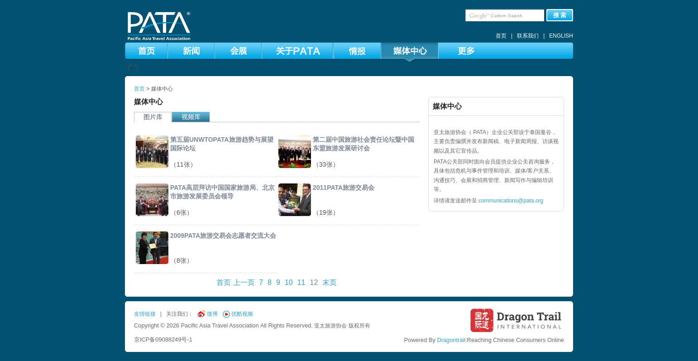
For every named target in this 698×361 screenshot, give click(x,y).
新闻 (191, 53)
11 (301, 282)
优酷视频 (242, 314)
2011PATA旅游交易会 (343, 187)
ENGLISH (561, 36)
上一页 (244, 282)
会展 (238, 53)
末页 (329, 282)
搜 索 (560, 15)
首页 (501, 36)
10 (289, 282)
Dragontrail (451, 340)
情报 (357, 53)
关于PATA (297, 53)
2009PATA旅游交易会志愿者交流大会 (223, 235)
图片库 (153, 116)
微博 (212, 314)
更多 (466, 53)
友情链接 (145, 314)
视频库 (191, 116)
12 (314, 282)
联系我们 (528, 36)
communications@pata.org (510, 200)
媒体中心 (409, 53)
